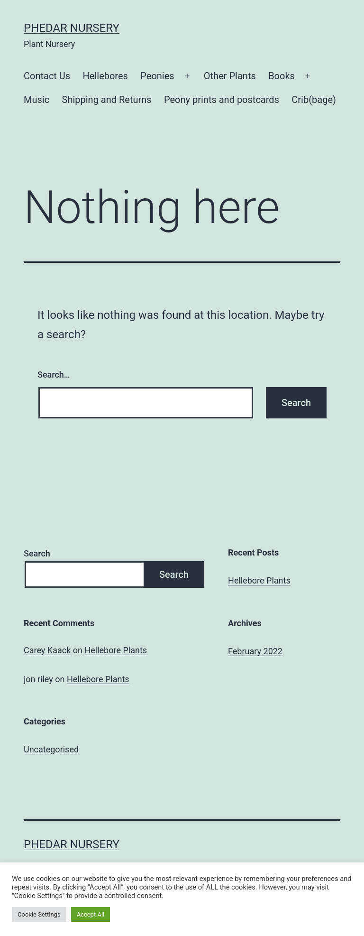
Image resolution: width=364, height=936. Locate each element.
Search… (53, 375)
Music (36, 99)
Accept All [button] (91, 914)
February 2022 (255, 651)
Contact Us (47, 76)
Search (37, 553)
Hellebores (105, 76)
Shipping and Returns (107, 99)
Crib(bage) (313, 99)
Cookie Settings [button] (39, 914)
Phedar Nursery (71, 28)
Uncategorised (51, 749)
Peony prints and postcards (221, 99)
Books (281, 76)
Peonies (157, 76)
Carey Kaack (47, 650)
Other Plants (230, 76)
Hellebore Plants (259, 580)
